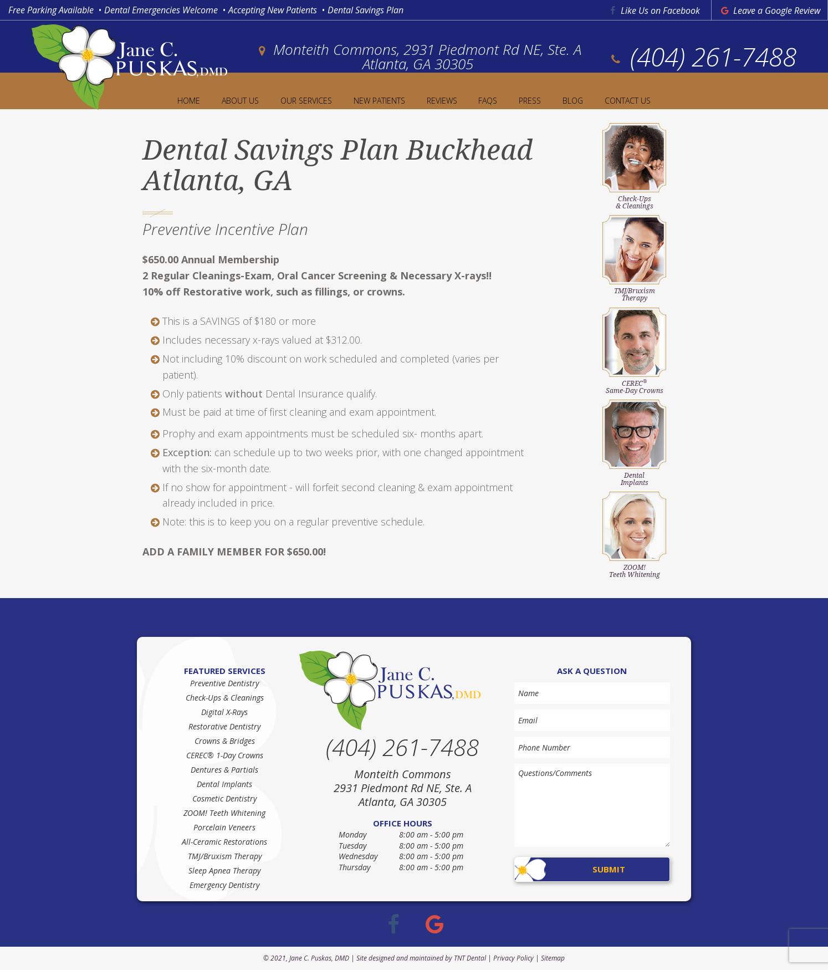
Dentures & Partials (224, 769)
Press (530, 100)
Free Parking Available (51, 10)
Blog (573, 100)
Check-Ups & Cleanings (225, 697)
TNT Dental (470, 958)
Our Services (306, 100)
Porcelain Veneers (224, 827)
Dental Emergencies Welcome (161, 10)
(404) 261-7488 (702, 56)
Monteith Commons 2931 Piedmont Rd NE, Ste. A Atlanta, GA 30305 (403, 788)
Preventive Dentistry (224, 683)
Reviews (442, 100)
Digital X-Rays (224, 712)
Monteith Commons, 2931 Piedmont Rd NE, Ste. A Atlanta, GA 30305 (417, 56)
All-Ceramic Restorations (224, 841)
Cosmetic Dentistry (224, 798)
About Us (240, 100)
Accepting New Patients (272, 10)
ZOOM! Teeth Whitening (224, 813)
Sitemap (553, 958)
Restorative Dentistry (224, 726)
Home (188, 100)
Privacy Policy (513, 958)
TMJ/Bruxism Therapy (225, 856)
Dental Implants (224, 784)
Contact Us (628, 100)
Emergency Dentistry (224, 885)
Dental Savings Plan (365, 10)
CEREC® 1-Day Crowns (224, 755)
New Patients (379, 100)
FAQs (487, 100)
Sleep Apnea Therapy (224, 870)
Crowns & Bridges (225, 741)
